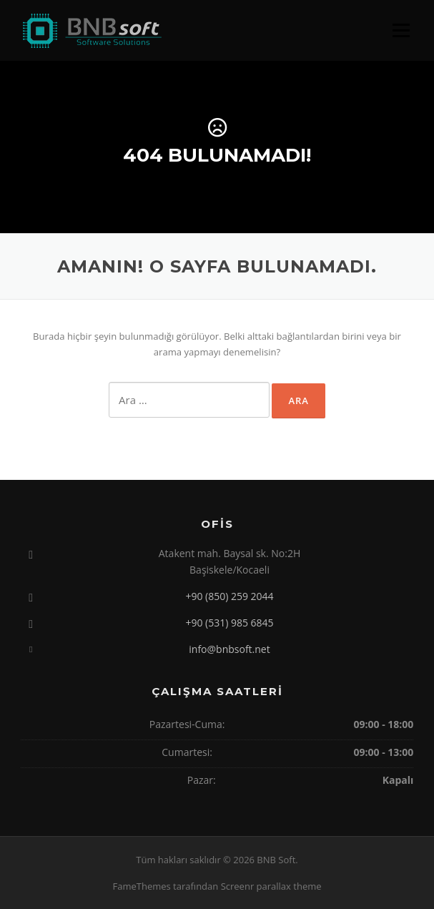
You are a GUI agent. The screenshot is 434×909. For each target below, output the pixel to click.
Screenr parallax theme (271, 886)
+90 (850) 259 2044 (229, 596)
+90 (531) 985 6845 (229, 622)
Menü (400, 30)
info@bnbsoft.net (229, 649)
